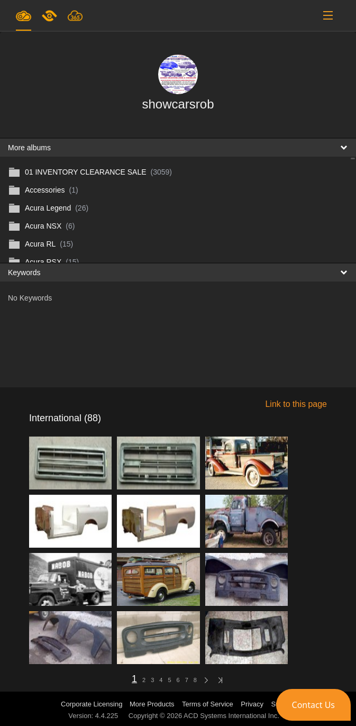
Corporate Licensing (92, 704)
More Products (152, 704)
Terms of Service (207, 704)
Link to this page (296, 404)
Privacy (252, 704)
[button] (313, 705)
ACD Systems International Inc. (231, 716)
